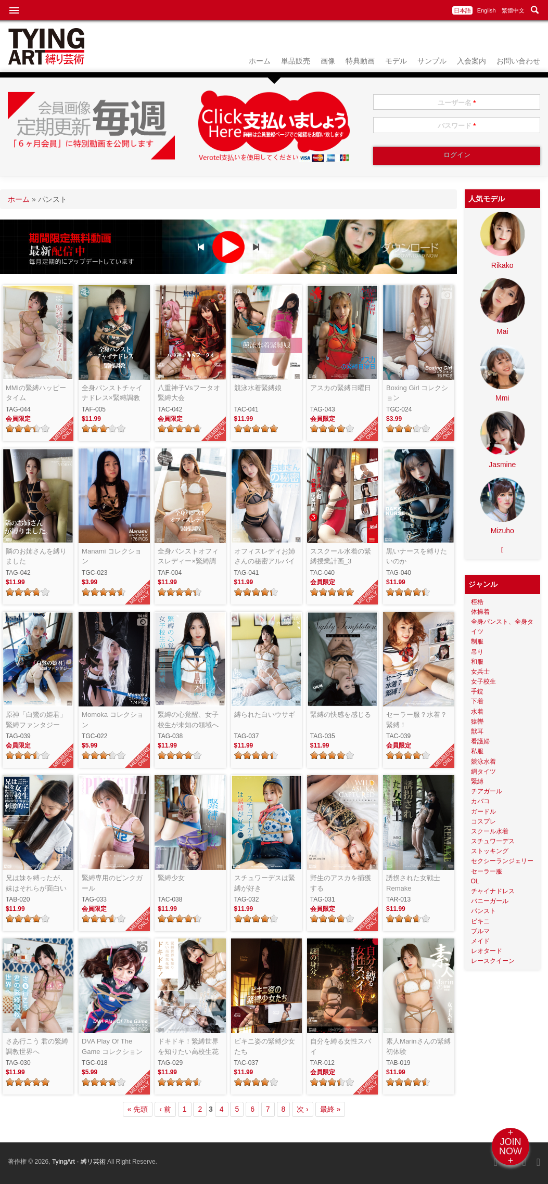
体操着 (480, 611)
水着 (477, 711)
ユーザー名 (457, 103)
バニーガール (489, 901)
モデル (396, 61)
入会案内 (471, 61)
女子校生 (483, 681)
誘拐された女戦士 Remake (413, 883)
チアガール (486, 791)
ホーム (260, 61)
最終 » (330, 1109)
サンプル (432, 61)
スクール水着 (489, 831)
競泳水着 (483, 761)
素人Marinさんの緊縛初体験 (418, 1046)
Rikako (502, 265)
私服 (477, 751)
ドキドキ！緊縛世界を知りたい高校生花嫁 (188, 1047)
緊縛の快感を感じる (340, 714)
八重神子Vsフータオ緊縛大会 (189, 393)
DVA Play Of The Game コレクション (112, 1046)
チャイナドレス (493, 891)
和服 (477, 661)
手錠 (477, 691)
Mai (502, 331)
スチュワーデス (493, 841)
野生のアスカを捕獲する (340, 883)
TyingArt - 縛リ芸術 (79, 1161)
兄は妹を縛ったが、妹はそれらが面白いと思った (36, 883)
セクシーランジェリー (502, 861)
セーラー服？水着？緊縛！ (416, 720)
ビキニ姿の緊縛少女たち (264, 1046)
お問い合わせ (518, 61)
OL (475, 881)
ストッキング (489, 851)
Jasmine (502, 464)
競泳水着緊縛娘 (258, 388)
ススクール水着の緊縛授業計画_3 (340, 556)
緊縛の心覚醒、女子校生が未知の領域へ (188, 720)
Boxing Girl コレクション (417, 393)
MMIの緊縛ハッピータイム (36, 393)
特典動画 (360, 61)
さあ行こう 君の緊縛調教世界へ (37, 1046)
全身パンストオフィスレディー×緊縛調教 (188, 557)
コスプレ (483, 821)
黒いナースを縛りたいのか (416, 556)
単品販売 (295, 61)
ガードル (483, 811)
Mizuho (502, 530)
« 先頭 (138, 1109)
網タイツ (483, 771)
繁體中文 (513, 10)
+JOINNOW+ (510, 1146)
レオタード (486, 951)
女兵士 (480, 671)
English (486, 10)
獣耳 (477, 731)
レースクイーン (493, 960)
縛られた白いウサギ (264, 714)
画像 (328, 61)
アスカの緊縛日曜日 (340, 388)
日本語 (462, 10)
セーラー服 (486, 871)
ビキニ (480, 921)
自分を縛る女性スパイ (340, 1046)
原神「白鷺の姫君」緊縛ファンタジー (36, 720)
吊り (477, 651)
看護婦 (480, 741)
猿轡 (477, 721)
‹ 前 (165, 1109)
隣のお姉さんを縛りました (36, 556)
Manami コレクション (112, 556)
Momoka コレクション (112, 720)
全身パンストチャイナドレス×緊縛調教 (112, 393)
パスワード (457, 126)
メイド (480, 941)
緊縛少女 (171, 878)
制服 (477, 641)
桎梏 (477, 602)
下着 (477, 701)
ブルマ (480, 931)
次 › (303, 1109)
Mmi (502, 398)
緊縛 (477, 781)
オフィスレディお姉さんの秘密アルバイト (264, 557)
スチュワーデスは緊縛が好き (264, 883)
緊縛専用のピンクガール (112, 883)
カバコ (480, 801)
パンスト (483, 911)
